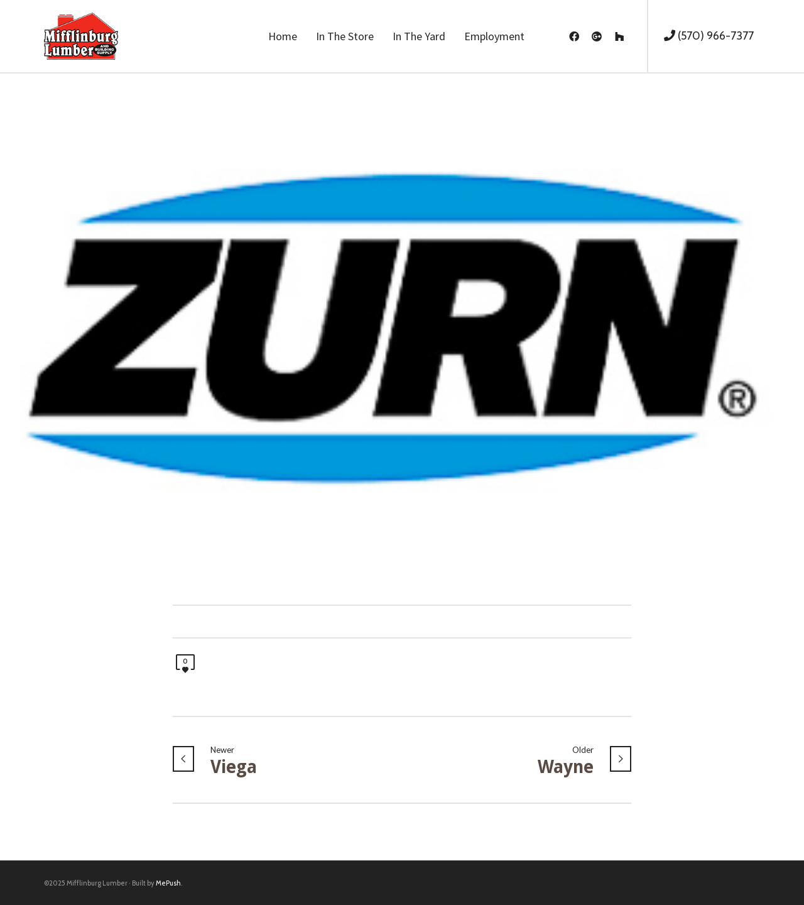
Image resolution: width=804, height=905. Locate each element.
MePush (168, 883)
